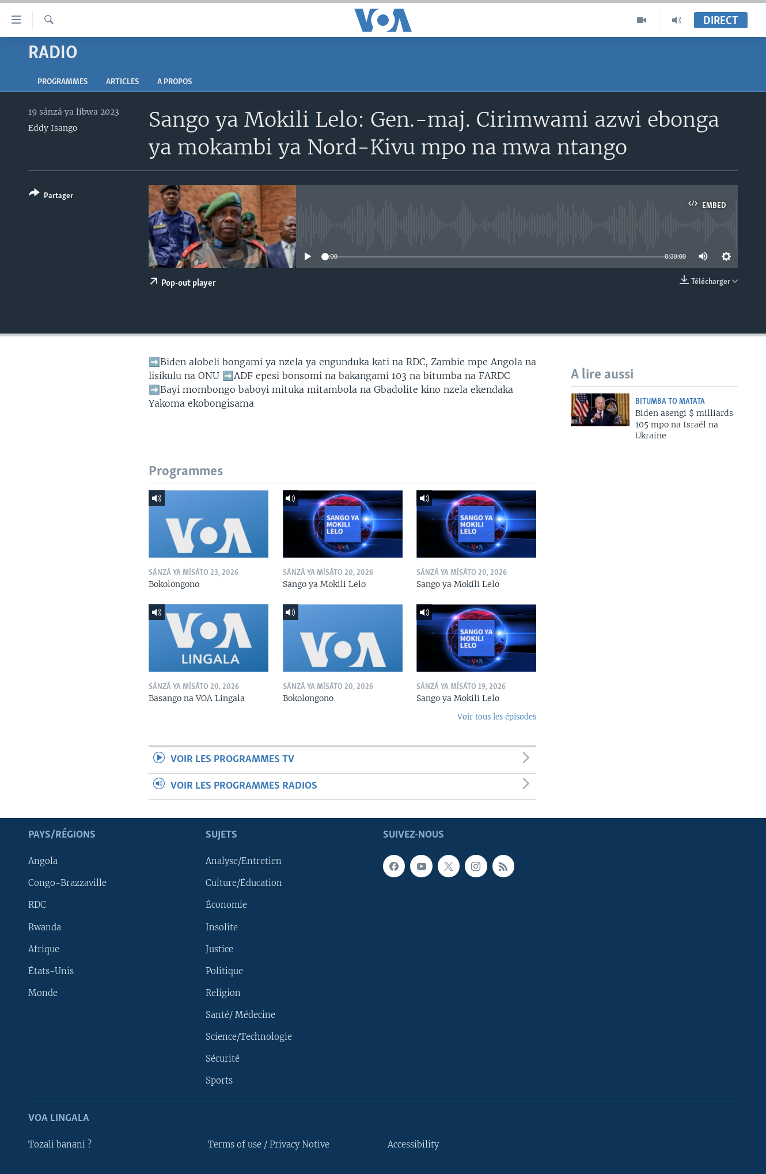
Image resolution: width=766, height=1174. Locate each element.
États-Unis (51, 971)
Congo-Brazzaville (67, 883)
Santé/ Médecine (240, 1015)
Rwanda (44, 927)
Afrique (43, 949)
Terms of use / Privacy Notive (268, 1144)
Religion (223, 993)
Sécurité (223, 1059)
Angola (43, 861)
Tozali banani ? (60, 1144)
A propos (174, 82)
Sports (219, 1080)
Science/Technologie (249, 1037)
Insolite (222, 927)
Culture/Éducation (244, 883)
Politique (224, 971)
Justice (219, 949)
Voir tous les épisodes (496, 717)
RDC (37, 905)
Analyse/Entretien (244, 861)
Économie (226, 905)
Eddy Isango (52, 128)
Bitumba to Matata (670, 402)
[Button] (51, 197)
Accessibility (413, 1144)
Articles (122, 82)
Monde (43, 993)
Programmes (62, 82)
